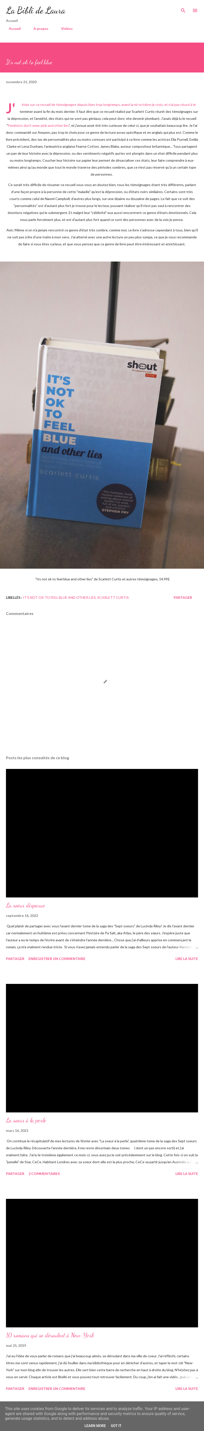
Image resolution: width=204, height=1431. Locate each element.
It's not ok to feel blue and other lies (59, 597)
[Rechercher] (183, 9)
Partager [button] (183, 597)
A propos (38, 28)
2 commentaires (44, 1173)
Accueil (12, 28)
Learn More (95, 1426)
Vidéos (64, 28)
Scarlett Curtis (113, 597)
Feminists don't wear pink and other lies (38, 125)
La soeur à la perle (26, 1120)
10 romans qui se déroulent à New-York (50, 1335)
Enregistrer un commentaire (57, 958)
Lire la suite (186, 958)
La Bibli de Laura (35, 10)
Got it (116, 1426)
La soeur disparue (25, 905)
